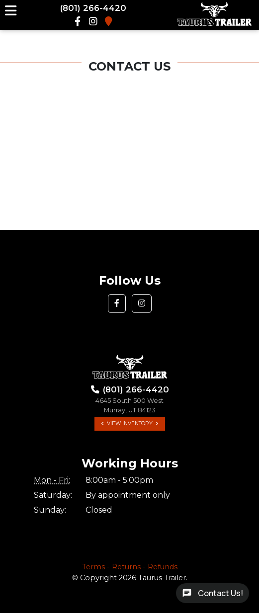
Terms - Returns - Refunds (129, 566)
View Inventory (130, 423)
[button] (117, 303)
